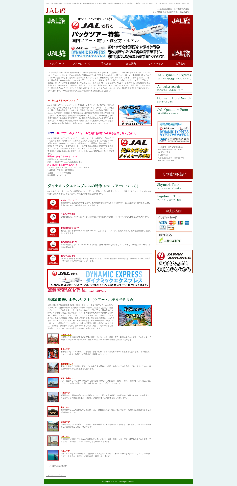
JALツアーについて (173, 76)
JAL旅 (86, 10)
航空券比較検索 (173, 88)
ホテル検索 (173, 99)
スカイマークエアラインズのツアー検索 (173, 186)
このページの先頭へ (58, 465)
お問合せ (173, 111)
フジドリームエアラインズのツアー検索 (173, 197)
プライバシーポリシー (55, 475)
